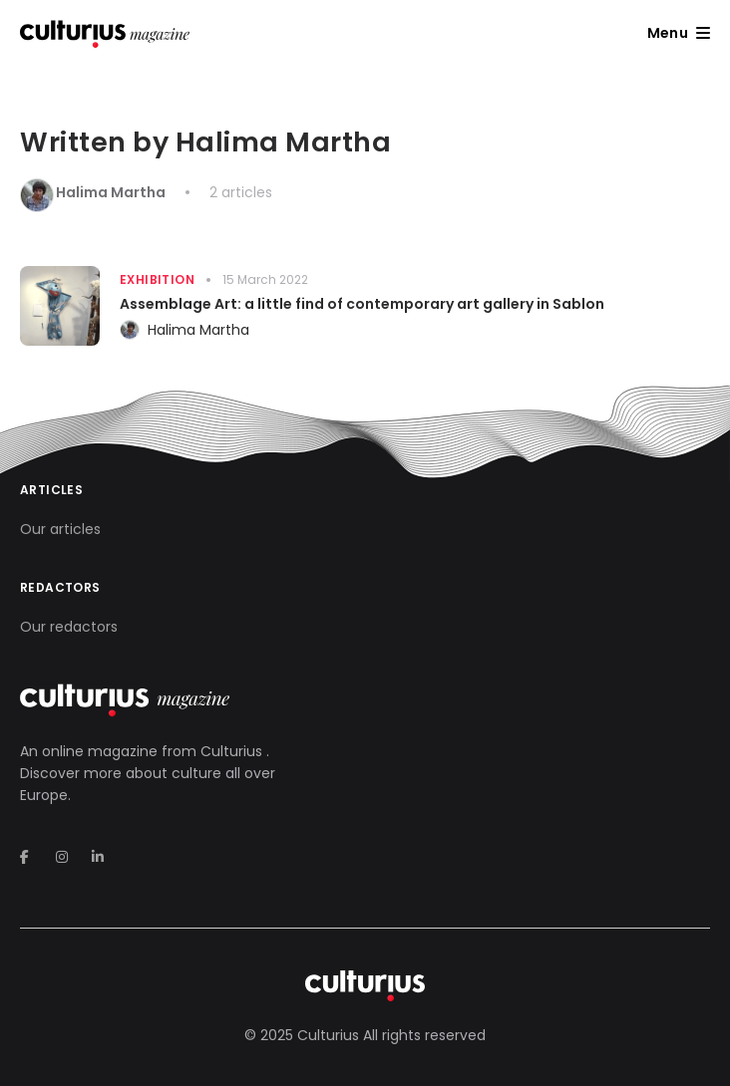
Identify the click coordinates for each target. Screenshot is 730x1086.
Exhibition (157, 279)
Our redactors (69, 627)
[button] (678, 33)
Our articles (60, 529)
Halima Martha (198, 330)
